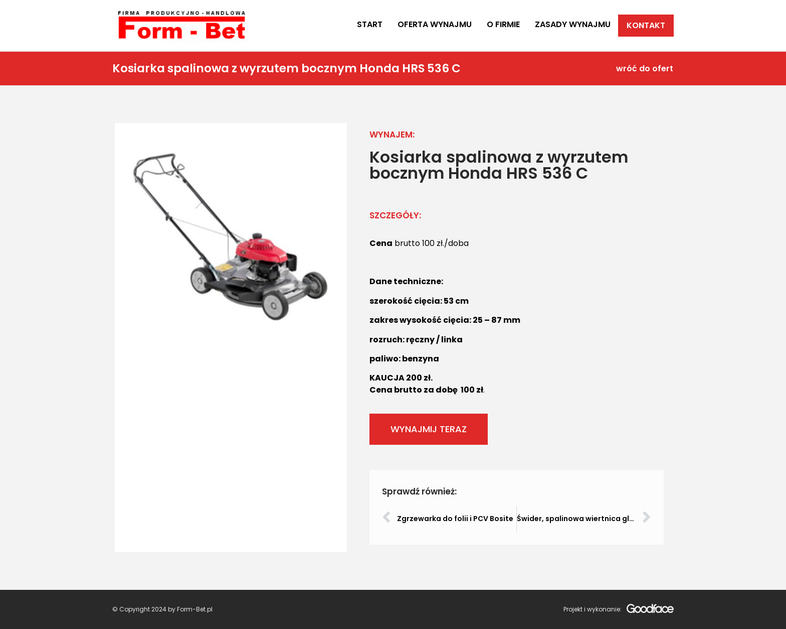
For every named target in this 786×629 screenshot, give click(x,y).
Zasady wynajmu (573, 24)
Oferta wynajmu (435, 24)
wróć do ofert (644, 68)
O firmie (503, 24)
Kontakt (646, 25)
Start (369, 24)
